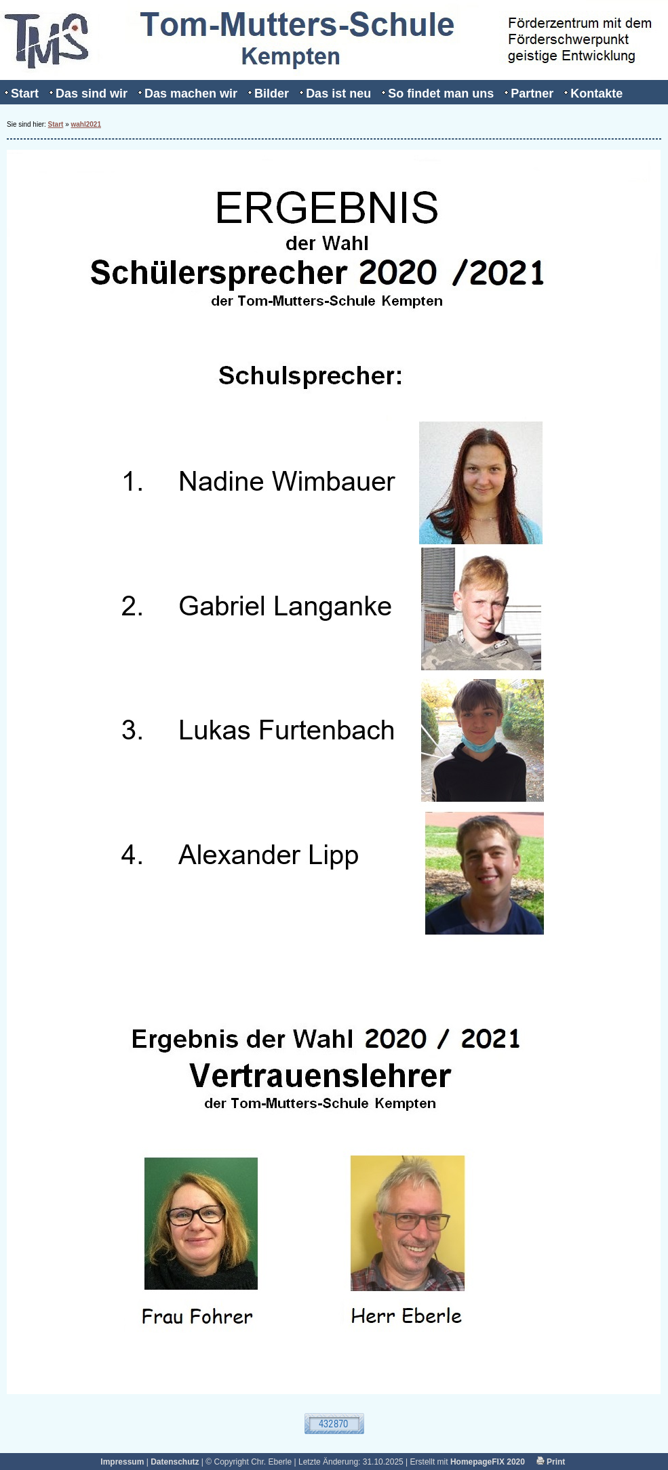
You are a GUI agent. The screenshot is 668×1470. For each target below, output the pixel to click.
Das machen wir (190, 93)
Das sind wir (91, 93)
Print (551, 1462)
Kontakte (596, 93)
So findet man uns (441, 93)
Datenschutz (175, 1462)
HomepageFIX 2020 (487, 1462)
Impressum (122, 1462)
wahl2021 (86, 124)
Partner (532, 93)
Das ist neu (338, 93)
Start (25, 93)
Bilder (271, 93)
